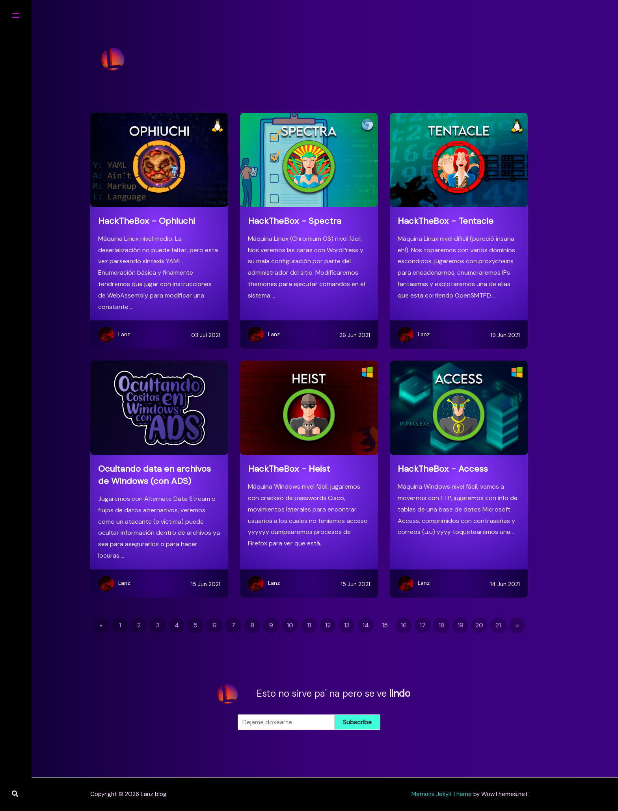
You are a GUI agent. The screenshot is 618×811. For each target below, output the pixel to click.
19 (461, 625)
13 (347, 625)
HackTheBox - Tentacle (445, 221)
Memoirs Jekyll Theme (441, 794)
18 (441, 625)
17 (423, 625)
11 (309, 625)
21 (498, 625)
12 (328, 625)
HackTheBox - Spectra (294, 221)
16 (404, 625)
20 (479, 625)
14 (366, 625)
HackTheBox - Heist (289, 468)
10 (290, 625)
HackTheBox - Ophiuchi (146, 221)
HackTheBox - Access (443, 468)
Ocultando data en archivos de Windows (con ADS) (154, 475)
